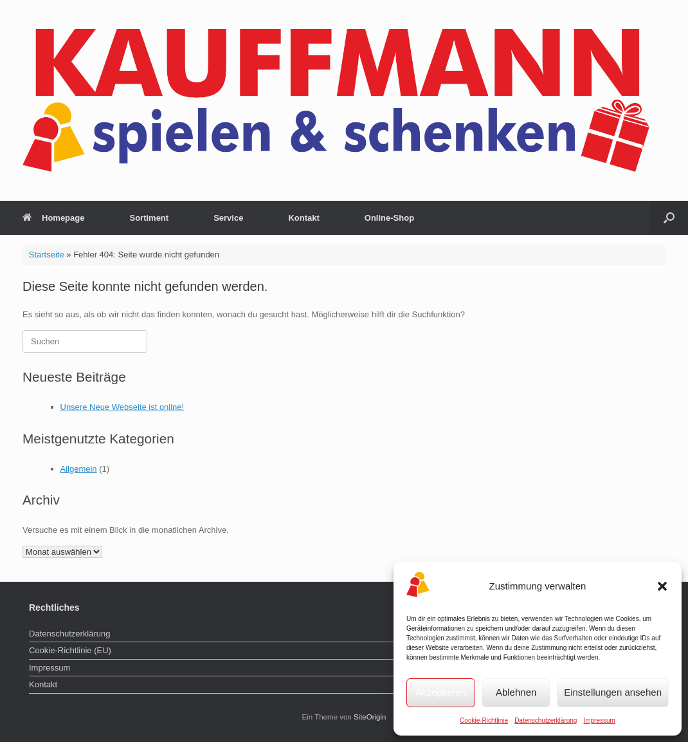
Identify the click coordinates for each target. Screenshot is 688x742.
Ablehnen (516, 692)
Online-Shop (389, 218)
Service (228, 218)
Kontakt (303, 218)
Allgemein (78, 469)
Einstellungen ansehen (613, 692)
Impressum (599, 720)
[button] (662, 586)
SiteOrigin (370, 717)
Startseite (46, 254)
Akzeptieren (440, 692)
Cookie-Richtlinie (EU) (70, 650)
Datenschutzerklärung (545, 720)
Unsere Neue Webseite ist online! (122, 407)
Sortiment (148, 218)
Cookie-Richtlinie (484, 720)
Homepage (53, 218)
